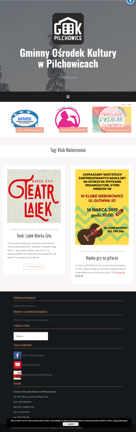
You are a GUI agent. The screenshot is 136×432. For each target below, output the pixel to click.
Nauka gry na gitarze (102, 257)
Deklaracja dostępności (25, 305)
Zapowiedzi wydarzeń (48, 229)
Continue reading (34, 266)
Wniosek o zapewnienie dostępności (31, 319)
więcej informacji (120, 421)
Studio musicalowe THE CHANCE (73, 130)
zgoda (70, 424)
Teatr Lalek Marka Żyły (34, 235)
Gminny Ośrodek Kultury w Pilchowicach (68, 57)
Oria (60, 427)
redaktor (98, 251)
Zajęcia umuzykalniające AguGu (29, 130)
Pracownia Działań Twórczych (118, 130)
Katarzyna (31, 229)
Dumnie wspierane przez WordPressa (29, 427)
